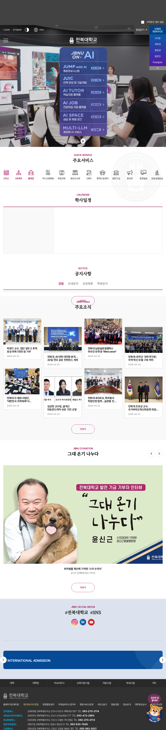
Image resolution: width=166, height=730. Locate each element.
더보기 (83, 300)
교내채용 (87, 283)
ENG (39, 30)
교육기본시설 (83, 683)
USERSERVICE (157, 30)
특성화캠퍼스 (9, 720)
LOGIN (6, 30)
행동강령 (115, 704)
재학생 (157, 44)
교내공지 (73, 283)
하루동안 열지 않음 (155, 22)
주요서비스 (59, 683)
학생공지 (102, 283)
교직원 (157, 38)
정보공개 (127, 704)
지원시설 (106, 683)
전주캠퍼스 (8, 711)
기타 (154, 683)
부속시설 (130, 683)
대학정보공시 (140, 704)
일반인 (157, 56)
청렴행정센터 (48, 704)
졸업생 (157, 50)
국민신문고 (102, 704)
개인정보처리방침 (31, 704)
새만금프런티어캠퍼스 (13, 715)
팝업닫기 (139, 29)
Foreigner (157, 62)
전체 (61, 283)
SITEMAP (17, 30)
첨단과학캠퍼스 (10, 724)
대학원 (35, 683)
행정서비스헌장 (87, 704)
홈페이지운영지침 (11, 704)
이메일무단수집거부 (67, 704)
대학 (12, 683)
